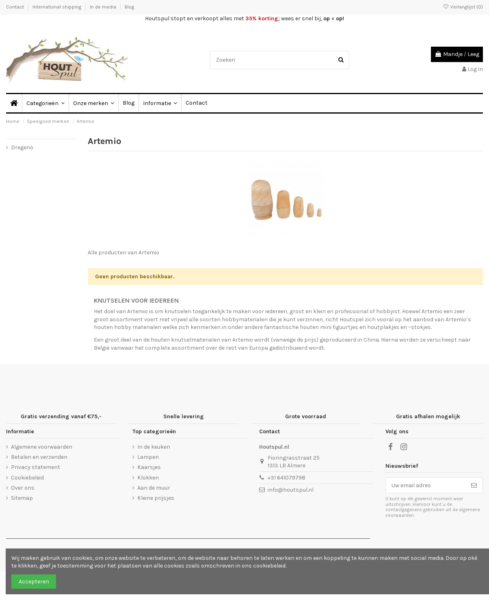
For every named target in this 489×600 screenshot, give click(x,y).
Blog (129, 7)
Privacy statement (35, 467)
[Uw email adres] (425, 485)
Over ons (23, 487)
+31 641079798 (286, 477)
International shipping (57, 7)
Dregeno (22, 147)
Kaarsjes (149, 467)
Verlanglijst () (463, 7)
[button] (159, 103)
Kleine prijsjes (155, 498)
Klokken (148, 477)
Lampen (148, 457)
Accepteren (34, 581)
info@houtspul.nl (291, 489)
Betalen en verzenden (39, 457)
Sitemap (22, 498)
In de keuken (153, 446)
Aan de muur (153, 487)
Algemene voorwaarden (41, 446)
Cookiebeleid (27, 477)
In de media (103, 7)
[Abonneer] (474, 485)
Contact (15, 7)
